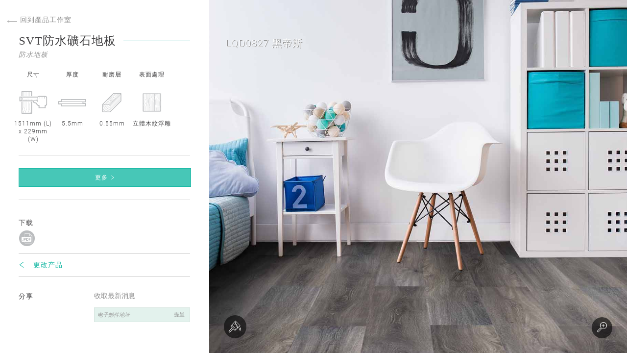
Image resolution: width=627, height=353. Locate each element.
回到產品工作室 (39, 20)
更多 (101, 177)
